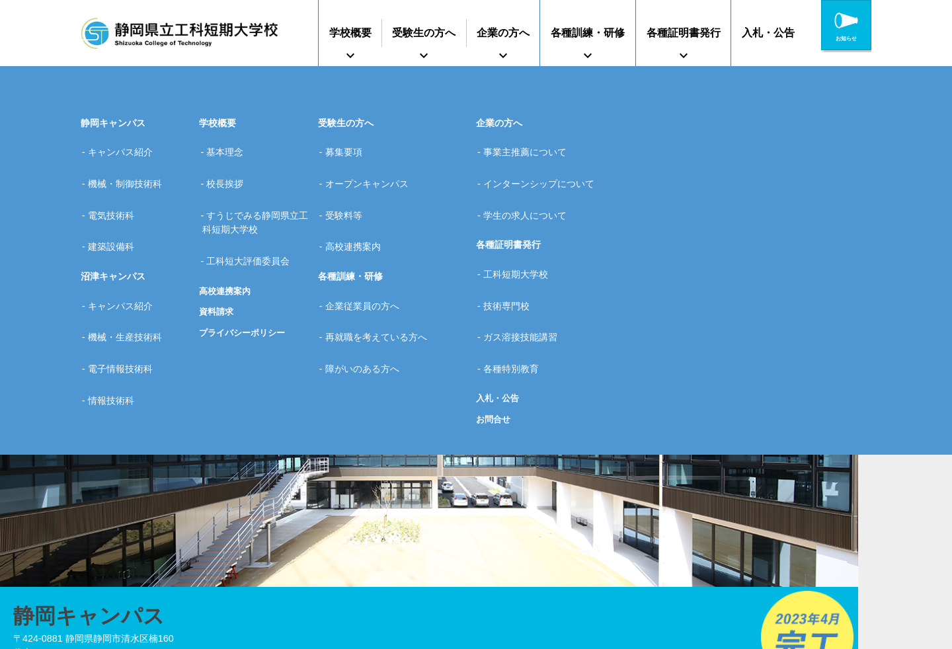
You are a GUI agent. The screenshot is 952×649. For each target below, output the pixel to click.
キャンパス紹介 (125, 146)
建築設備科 (116, 209)
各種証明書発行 (684, 32)
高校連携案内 (227, 248)
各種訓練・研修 (588, 32)
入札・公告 (768, 32)
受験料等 (349, 189)
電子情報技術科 (125, 300)
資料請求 (217, 269)
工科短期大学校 (521, 237)
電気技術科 (116, 189)
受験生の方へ (424, 32)
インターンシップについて (544, 168)
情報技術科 (116, 320)
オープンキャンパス (372, 168)
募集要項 (349, 146)
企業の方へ (503, 32)
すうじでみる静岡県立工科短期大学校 (258, 196)
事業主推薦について (530, 146)
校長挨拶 (230, 168)
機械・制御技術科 (130, 168)
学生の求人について (530, 189)
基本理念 (230, 146)
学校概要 (350, 32)
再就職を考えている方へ (381, 279)
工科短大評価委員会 (253, 224)
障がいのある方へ (368, 300)
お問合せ (494, 345)
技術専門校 (512, 257)
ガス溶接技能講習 (526, 279)
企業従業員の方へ (368, 257)
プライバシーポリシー (245, 290)
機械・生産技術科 (130, 279)
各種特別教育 (516, 300)
